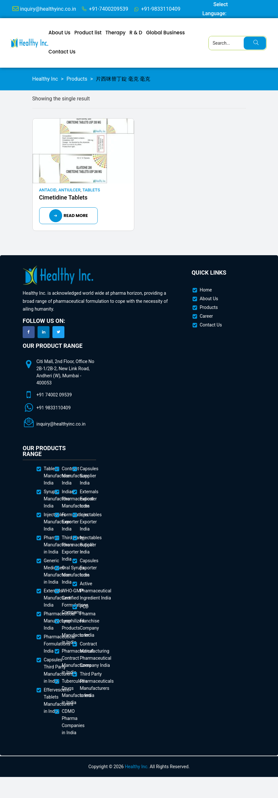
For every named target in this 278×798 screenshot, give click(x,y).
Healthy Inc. (137, 766)
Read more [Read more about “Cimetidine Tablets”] (76, 215)
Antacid (48, 190)
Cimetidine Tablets (63, 197)
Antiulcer (69, 190)
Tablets (91, 190)
